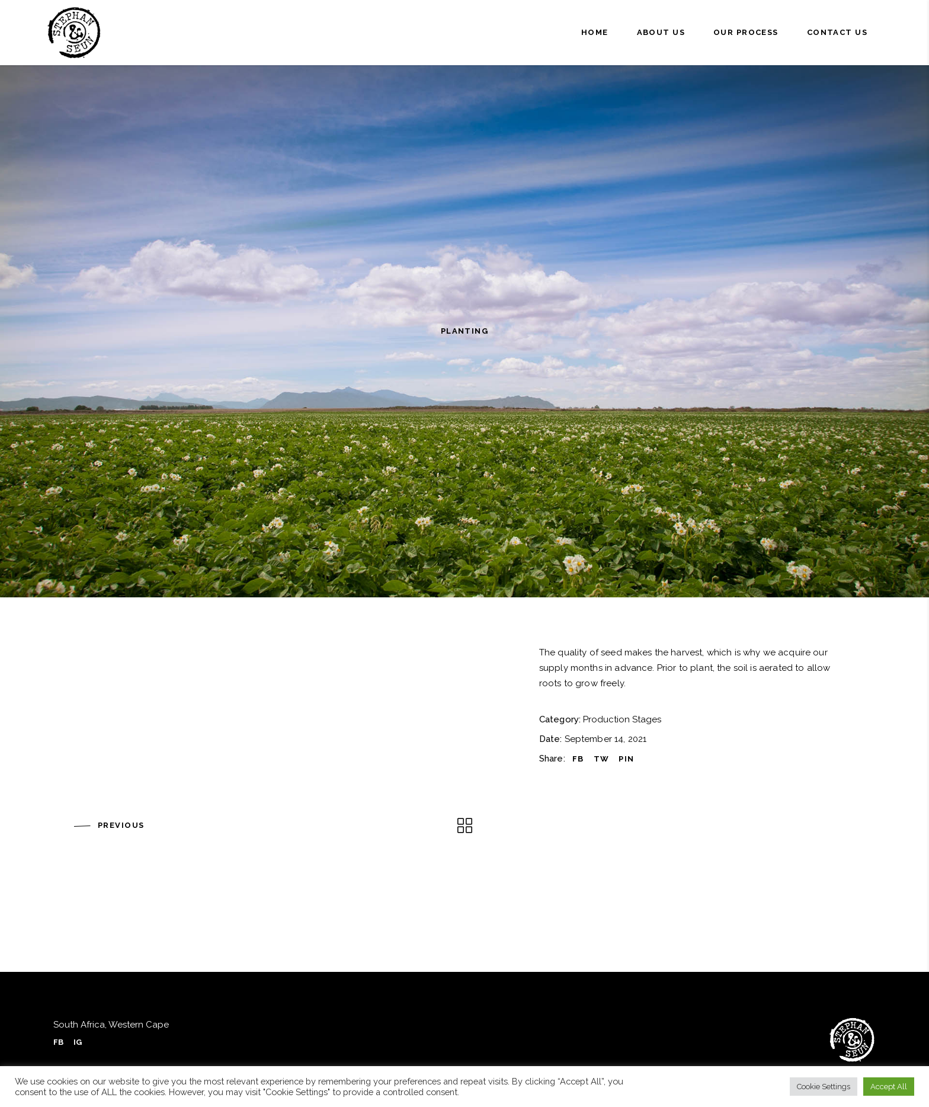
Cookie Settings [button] (823, 1086)
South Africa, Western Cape (111, 1024)
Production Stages (622, 719)
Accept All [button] (888, 1086)
